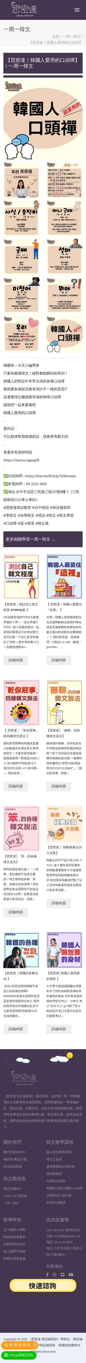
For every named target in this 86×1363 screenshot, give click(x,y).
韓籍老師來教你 (14, 1246)
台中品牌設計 (43, 1309)
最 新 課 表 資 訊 (18, 1345)
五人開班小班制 (14, 1239)
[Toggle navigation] (77, 10)
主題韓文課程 (55, 1190)
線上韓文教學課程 (59, 1161)
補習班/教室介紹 (15, 1168)
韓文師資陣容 (12, 1176)
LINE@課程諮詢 (19, 1355)
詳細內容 (16, 660)
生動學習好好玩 (14, 1253)
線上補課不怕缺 (14, 1260)
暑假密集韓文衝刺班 (60, 1176)
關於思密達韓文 (14, 1161)
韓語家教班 (54, 1183)
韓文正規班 (54, 1168)
